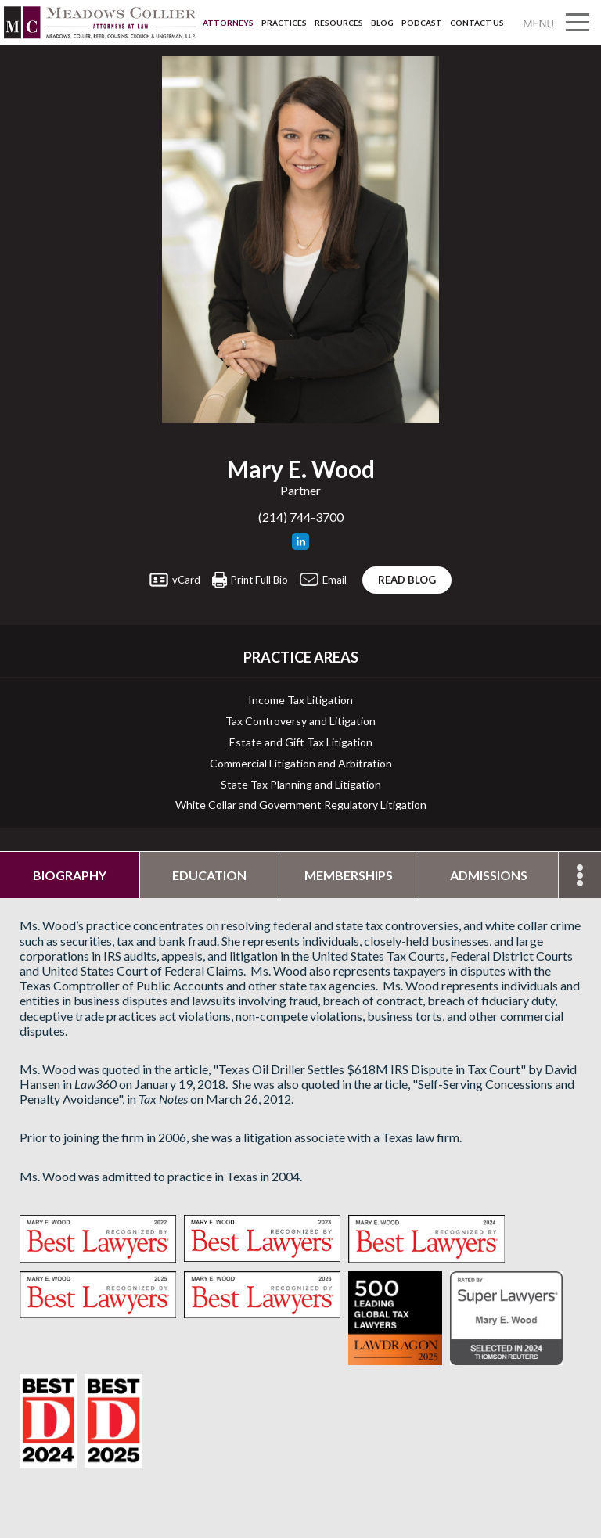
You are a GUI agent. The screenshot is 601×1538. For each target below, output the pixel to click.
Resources (339, 22)
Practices (284, 22)
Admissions (488, 875)
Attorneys (228, 22)
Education (209, 875)
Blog (382, 22)
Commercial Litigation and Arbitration (301, 763)
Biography (69, 875)
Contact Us (477, 22)
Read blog (407, 579)
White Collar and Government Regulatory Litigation (300, 805)
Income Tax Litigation (300, 700)
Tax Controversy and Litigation (300, 721)
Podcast (421, 22)
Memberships (348, 875)
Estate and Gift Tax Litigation (300, 742)
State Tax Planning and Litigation (301, 784)
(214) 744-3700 (301, 516)
